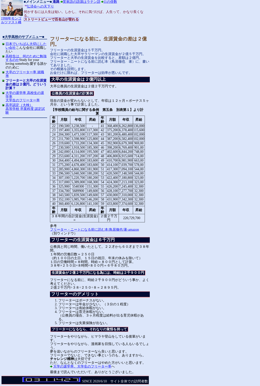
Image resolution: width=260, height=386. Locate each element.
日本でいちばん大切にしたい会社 (26, 46)
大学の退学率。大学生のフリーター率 (82, 366)
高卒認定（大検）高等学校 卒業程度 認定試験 (25, 108)
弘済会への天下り (40, 6)
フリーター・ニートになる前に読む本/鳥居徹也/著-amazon (94, 229)
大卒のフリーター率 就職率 (25, 74)
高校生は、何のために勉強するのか (26, 58)
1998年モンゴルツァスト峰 (12, 18)
